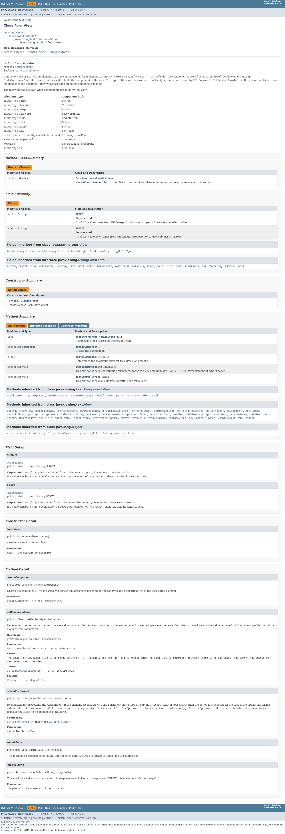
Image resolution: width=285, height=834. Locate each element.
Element (26, 300)
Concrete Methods (74, 325)
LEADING (62, 266)
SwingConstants (59, 52)
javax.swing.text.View (23, 35)
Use (40, 4)
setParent (132, 395)
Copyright (7, 830)
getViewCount (194, 414)
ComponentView (24, 67)
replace (173, 418)
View (83, 244)
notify (77, 433)
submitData (83, 376)
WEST (241, 266)
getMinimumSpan (58, 395)
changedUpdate (44, 410)
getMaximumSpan (86, 356)
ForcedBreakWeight (74, 251)
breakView (25, 410)
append (11, 410)
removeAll (138, 418)
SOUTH (160, 266)
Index (72, 4)
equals (21, 433)
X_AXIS (119, 251)
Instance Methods (43, 325)
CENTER (23, 266)
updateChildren (205, 418)
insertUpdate (27, 418)
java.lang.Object (14, 32)
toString (106, 433)
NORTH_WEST (122, 266)
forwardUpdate (89, 410)
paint (119, 395)
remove (125, 418)
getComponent (36, 395)
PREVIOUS (138, 266)
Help (81, 4)
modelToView (105, 395)
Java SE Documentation (86, 824)
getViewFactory (216, 414)
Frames (44, 10)
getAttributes (141, 410)
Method (48, 14)
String (22, 214)
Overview (7, 4)
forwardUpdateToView (115, 410)
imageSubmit (84, 366)
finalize (35, 433)
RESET (79, 214)
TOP (204, 266)
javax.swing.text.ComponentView (36, 39)
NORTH (90, 266)
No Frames (57, 10)
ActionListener (14, 52)
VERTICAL (229, 266)
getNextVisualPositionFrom (64, 414)
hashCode (64, 433)
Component (28, 346)
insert (11, 418)
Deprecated (60, 4)
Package (20, 4)
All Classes (78, 10)
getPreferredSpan (82, 395)
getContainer (215, 410)
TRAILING (215, 266)
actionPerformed (86, 336)
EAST (33, 266)
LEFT (72, 266)
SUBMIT (80, 228)
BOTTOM (11, 266)
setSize (187, 418)
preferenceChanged (105, 418)
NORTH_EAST (104, 266)
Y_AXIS (130, 251)
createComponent (86, 346)
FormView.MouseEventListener (95, 178)
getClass (49, 433)
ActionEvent (107, 336)
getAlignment (16, 395)
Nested (17, 14)
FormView (13, 300)
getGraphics (35, 414)
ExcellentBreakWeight (44, 251)
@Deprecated (15, 462)
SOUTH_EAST (174, 266)
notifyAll (90, 433)
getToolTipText (160, 414)
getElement (253, 410)
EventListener (36, 52)
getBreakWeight (164, 410)
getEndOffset (16, 414)
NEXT (81, 266)
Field (27, 14)
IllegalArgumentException (24, 670)
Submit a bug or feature (15, 822)
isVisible (45, 418)
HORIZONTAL (46, 266)
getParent (92, 414)
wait (118, 433)
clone (10, 433)
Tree (48, 4)
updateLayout (226, 418)
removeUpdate (157, 418)
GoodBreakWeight (101, 251)
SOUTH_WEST (191, 266)
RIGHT (150, 266)
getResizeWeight (112, 414)
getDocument (235, 410)
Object (77, 427)
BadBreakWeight (17, 251)
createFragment (67, 410)
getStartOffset (136, 414)
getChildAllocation (190, 410)
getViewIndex (238, 414)
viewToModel (150, 395)
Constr (37, 14)
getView (178, 414)
